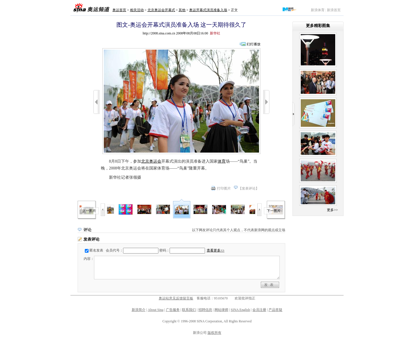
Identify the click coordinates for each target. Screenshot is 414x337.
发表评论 (249, 188)
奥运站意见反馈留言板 (176, 298)
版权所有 (214, 333)
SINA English (240, 310)
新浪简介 (138, 310)
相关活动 (137, 10)
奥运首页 (119, 10)
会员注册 (259, 310)
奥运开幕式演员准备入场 (208, 10)
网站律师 (221, 310)
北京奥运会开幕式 (161, 10)
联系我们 (189, 310)
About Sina (155, 310)
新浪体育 (318, 10)
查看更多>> (216, 250)
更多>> (332, 210)
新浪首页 (334, 10)
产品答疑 (275, 310)
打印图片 (224, 188)
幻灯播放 (253, 44)
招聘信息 (205, 310)
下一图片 (274, 211)
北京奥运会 (151, 161)
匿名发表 (96, 250)
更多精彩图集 (318, 26)
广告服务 (173, 310)
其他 (182, 10)
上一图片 (89, 211)
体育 (222, 161)
